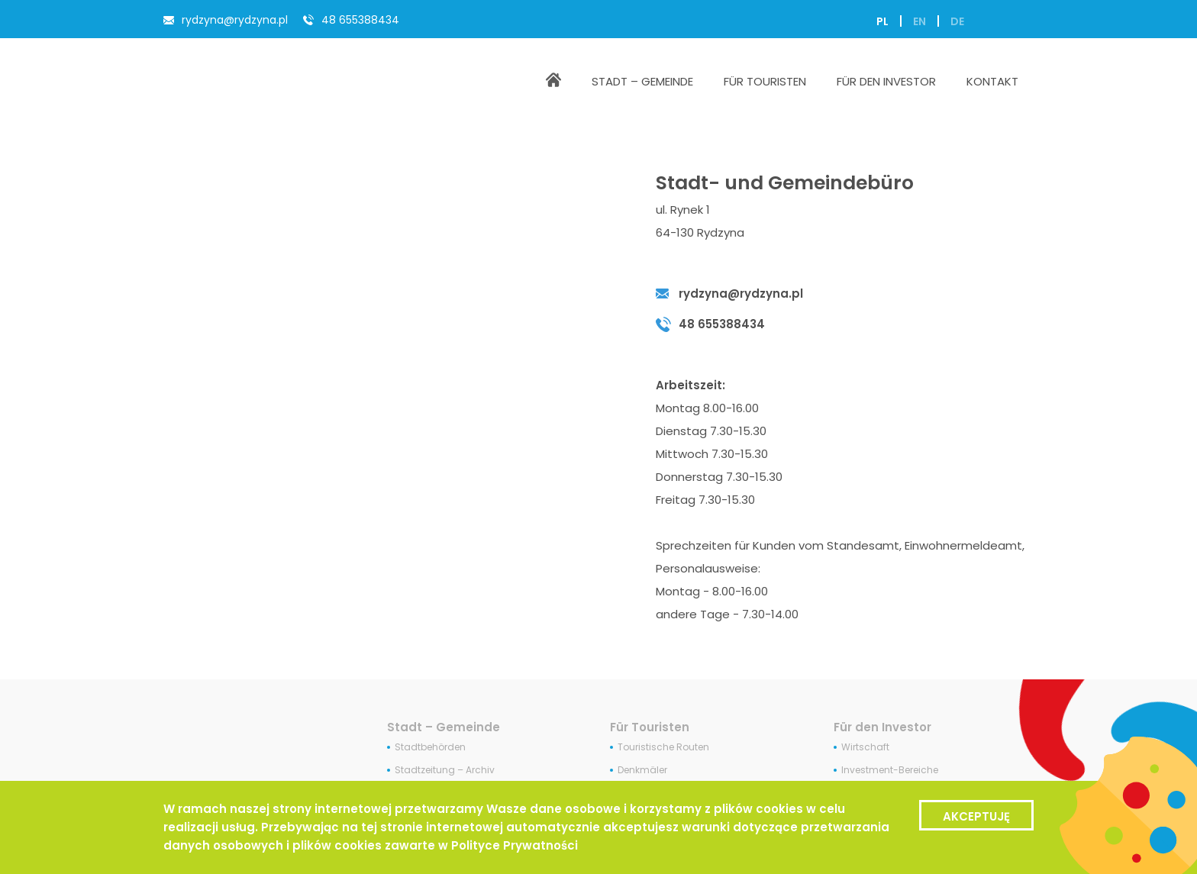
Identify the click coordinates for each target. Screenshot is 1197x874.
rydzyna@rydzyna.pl (235, 20)
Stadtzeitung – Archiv (445, 770)
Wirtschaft (865, 747)
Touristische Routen (663, 747)
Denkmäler (642, 770)
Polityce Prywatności (514, 845)
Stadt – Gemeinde (443, 727)
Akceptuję (976, 816)
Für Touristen (649, 727)
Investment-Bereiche (889, 770)
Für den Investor (882, 727)
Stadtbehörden (430, 747)
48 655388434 (360, 20)
